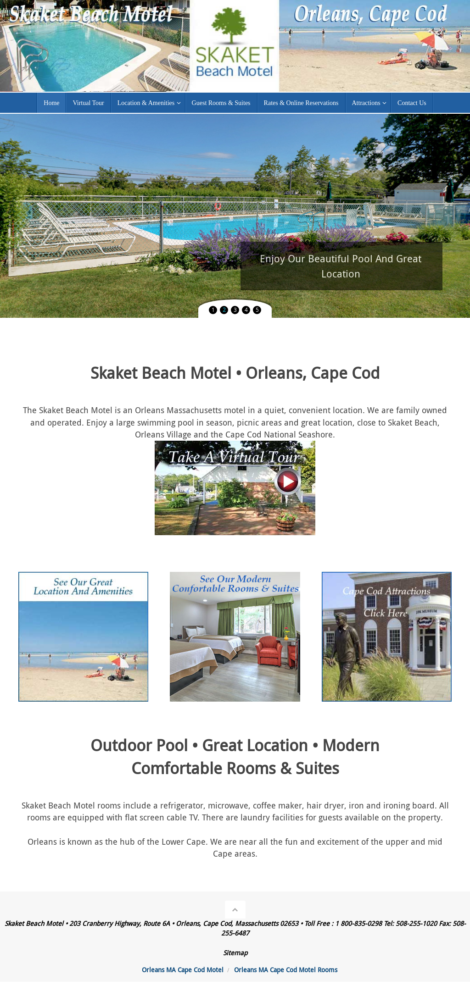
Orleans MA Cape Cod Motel (183, 969)
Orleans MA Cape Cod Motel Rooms (285, 969)
